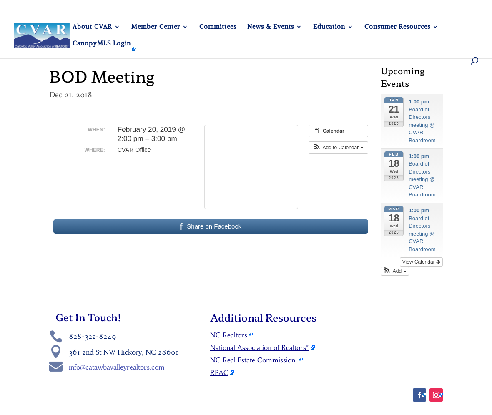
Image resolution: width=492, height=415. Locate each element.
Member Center (155, 27)
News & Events (270, 27)
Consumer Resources (397, 27)
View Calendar (421, 262)
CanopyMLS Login (102, 43)
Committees (217, 27)
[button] (338, 147)
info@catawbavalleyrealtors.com (117, 367)
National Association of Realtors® (259, 347)
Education (329, 27)
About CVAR (92, 27)
